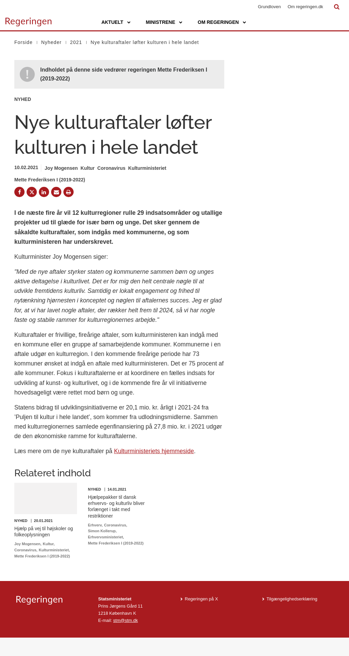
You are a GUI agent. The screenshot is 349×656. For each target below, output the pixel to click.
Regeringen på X (201, 617)
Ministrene (160, 22)
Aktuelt (112, 22)
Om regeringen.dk (305, 6)
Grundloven (269, 6)
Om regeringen (218, 22)
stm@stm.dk (125, 638)
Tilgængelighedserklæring (292, 617)
